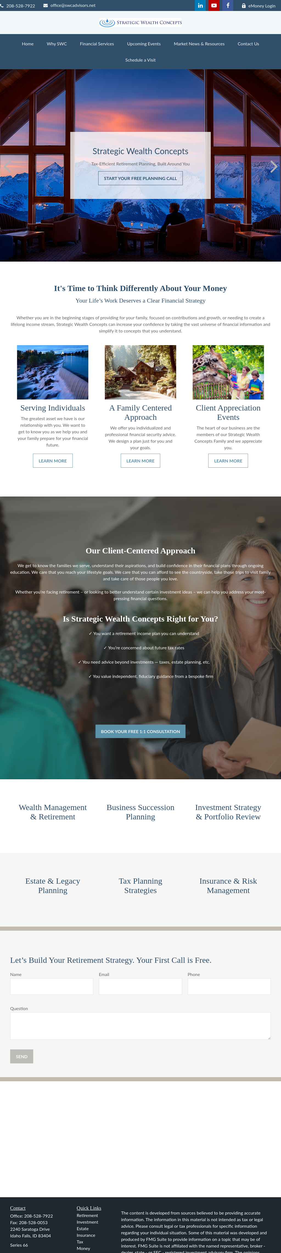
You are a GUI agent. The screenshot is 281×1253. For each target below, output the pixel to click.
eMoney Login (258, 5)
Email (104, 974)
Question (19, 1008)
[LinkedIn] (200, 5)
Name (16, 974)
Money (83, 1248)
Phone (194, 974)
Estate (83, 1228)
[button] (27, 43)
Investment (87, 1221)
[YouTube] (214, 5)
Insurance (86, 1235)
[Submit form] (21, 1056)
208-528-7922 (17, 5)
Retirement (87, 1215)
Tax (80, 1241)
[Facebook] (227, 5)
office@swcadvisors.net (69, 5)
